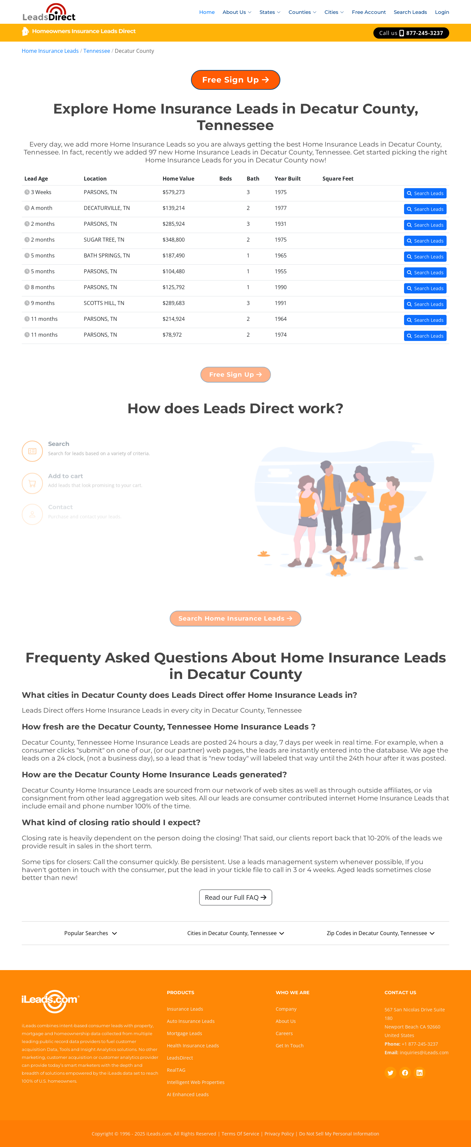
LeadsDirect (180, 1058)
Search (58, 460)
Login (442, 12)
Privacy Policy (279, 1133)
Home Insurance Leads (50, 50)
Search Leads (410, 12)
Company (286, 1009)
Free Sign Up (235, 82)
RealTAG (176, 1070)
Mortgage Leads (184, 1033)
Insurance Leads (185, 1009)
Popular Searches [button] (90, 935)
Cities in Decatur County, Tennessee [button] (235, 935)
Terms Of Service (240, 1133)
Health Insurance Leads (193, 1045)
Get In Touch (290, 1045)
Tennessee (96, 50)
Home (207, 12)
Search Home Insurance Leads (236, 621)
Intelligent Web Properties (196, 1082)
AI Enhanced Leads (188, 1094)
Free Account (369, 12)
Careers (284, 1033)
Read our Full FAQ (236, 899)
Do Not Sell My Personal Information (339, 1133)
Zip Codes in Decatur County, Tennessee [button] (380, 935)
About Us (286, 1021)
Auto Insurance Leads (191, 1021)
